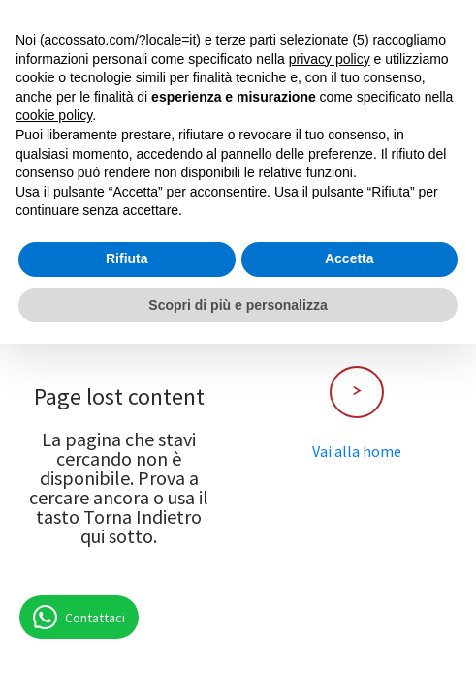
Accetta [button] (349, 258)
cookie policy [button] (54, 115)
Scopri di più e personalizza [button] (237, 305)
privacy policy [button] (329, 59)
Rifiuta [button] (127, 258)
